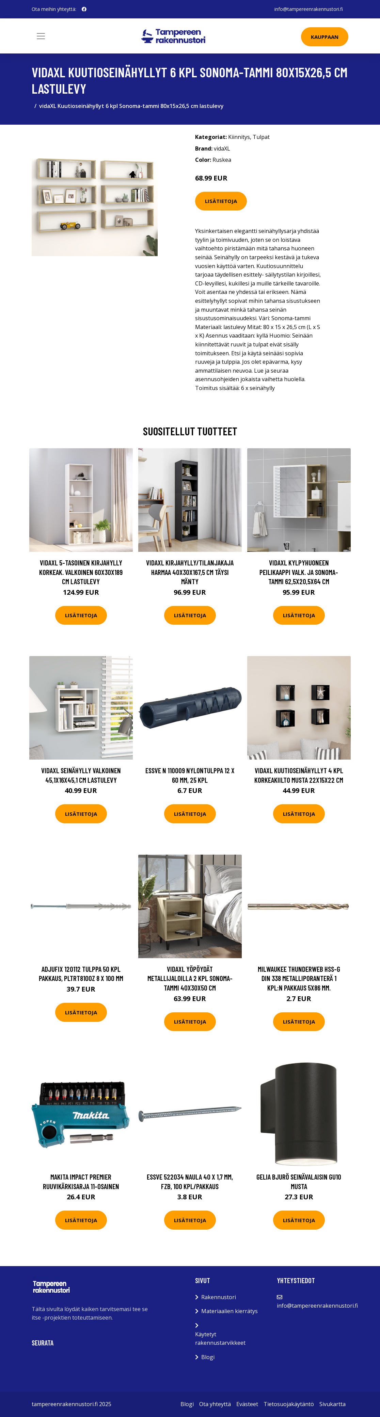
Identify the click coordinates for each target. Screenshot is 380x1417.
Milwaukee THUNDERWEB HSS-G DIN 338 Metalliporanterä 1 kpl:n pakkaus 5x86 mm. (299, 978)
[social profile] (84, 9)
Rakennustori (218, 1297)
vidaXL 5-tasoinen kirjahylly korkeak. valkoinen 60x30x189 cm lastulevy (81, 572)
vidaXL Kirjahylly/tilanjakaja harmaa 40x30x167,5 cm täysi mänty (190, 572)
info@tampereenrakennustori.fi (308, 9)
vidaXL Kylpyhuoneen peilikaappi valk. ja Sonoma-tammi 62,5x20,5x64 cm (298, 572)
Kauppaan (324, 36)
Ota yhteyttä (215, 1404)
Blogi (208, 1357)
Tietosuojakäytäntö (289, 1404)
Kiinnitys (239, 137)
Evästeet (247, 1404)
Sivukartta (332, 1404)
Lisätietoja (221, 201)
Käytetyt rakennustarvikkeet (220, 1338)
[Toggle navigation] (41, 36)
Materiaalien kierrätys (229, 1311)
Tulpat (261, 137)
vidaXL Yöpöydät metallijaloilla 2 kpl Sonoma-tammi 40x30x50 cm (190, 978)
